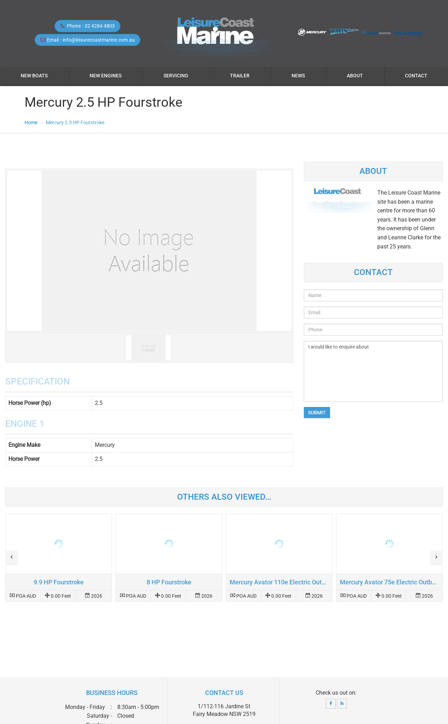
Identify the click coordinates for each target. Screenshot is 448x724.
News (298, 75)
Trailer (240, 75)
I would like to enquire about (373, 371)
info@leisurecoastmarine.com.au (99, 40)
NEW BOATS (34, 75)
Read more (59, 558)
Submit (317, 412)
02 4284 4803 (100, 26)
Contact (416, 75)
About (355, 75)
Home (30, 122)
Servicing (175, 75)
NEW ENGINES (105, 75)
